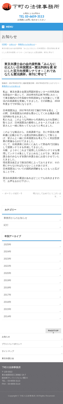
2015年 (7, 309)
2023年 (7, 258)
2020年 (7, 273)
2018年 (7, 287)
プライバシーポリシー (12, 344)
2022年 (7, 266)
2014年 (7, 316)
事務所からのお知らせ (11, 86)
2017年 (7, 294)
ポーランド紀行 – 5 (12, 193)
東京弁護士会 (8, 358)
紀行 (6, 225)
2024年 (7, 251)
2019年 (7, 280)
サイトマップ (8, 351)
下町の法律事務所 (27, 396)
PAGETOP (53, 330)
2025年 (7, 244)
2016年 (7, 302)
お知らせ (6, 337)
